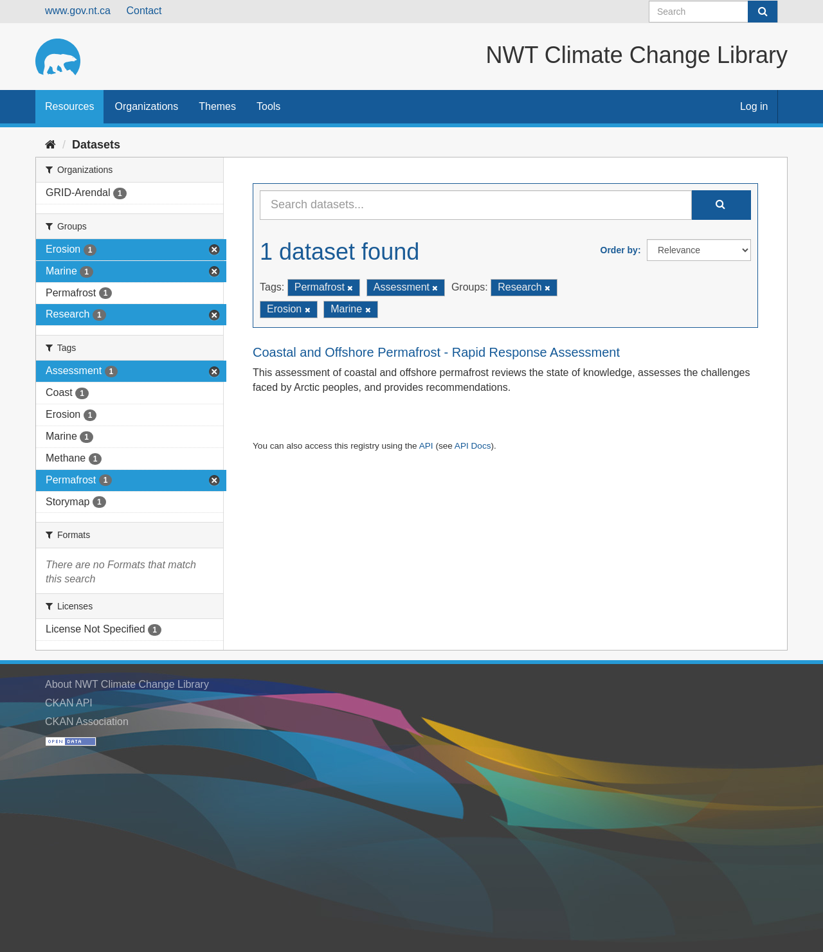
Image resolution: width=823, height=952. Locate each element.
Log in (754, 106)
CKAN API (69, 702)
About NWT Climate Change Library (127, 684)
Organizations (146, 106)
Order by (619, 250)
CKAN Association (87, 721)
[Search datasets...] (476, 205)
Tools (268, 106)
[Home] (50, 144)
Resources (69, 106)
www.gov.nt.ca (78, 10)
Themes (217, 106)
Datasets (96, 144)
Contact (143, 10)
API (426, 446)
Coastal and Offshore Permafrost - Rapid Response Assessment (436, 352)
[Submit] (762, 11)
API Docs (473, 446)
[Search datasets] (713, 11)
